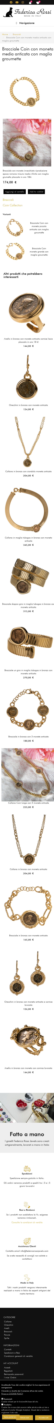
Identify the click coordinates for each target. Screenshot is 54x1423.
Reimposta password (13, 1374)
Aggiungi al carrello (14, 191)
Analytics (8, 1405)
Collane (8, 1321)
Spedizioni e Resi (12, 1352)
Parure (7, 1334)
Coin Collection (12, 205)
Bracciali (17, 34)
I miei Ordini (10, 1377)
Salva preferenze (11, 1417)
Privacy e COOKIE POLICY (12, 1394)
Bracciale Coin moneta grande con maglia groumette (39, 251)
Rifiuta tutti (24, 1418)
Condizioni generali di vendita (18, 1356)
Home (5, 34)
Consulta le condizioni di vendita (27, 1222)
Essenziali (8, 1399)
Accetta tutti (44, 1418)
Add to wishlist (36, 191)
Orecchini (8, 1325)
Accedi (7, 1367)
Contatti (8, 1349)
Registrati (8, 1371)
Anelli (6, 1328)
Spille (6, 1338)
